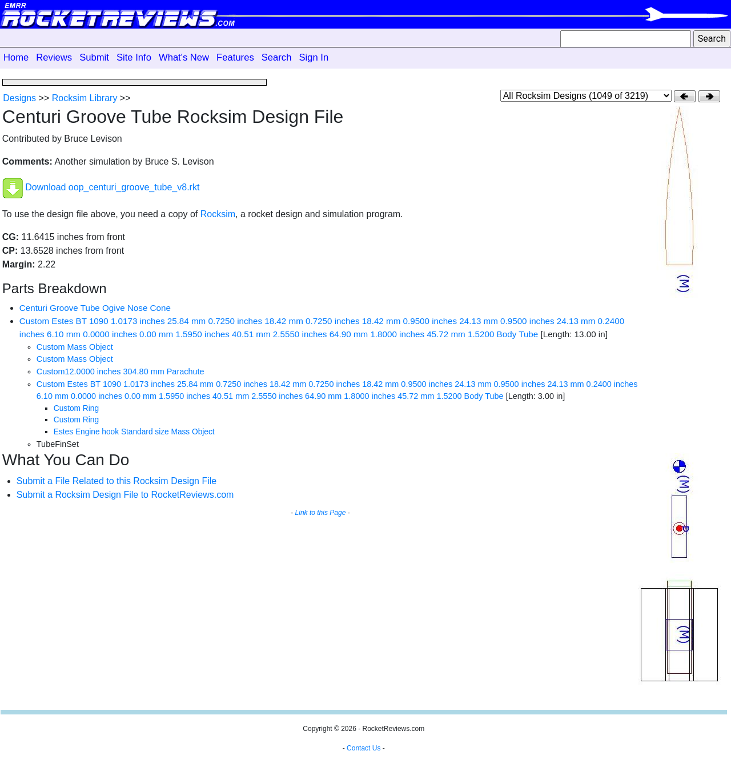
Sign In (313, 57)
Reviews (54, 57)
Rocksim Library (85, 98)
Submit (94, 57)
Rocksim (217, 214)
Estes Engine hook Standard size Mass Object (134, 432)
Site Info (134, 57)
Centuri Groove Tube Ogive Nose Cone (95, 308)
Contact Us (363, 748)
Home (16, 57)
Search (277, 57)
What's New (184, 57)
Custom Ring (76, 408)
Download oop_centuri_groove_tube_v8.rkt (112, 188)
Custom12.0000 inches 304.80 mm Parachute (120, 371)
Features (235, 57)
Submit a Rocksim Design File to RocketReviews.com (125, 495)
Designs (19, 98)
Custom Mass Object (75, 346)
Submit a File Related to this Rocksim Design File (116, 481)
